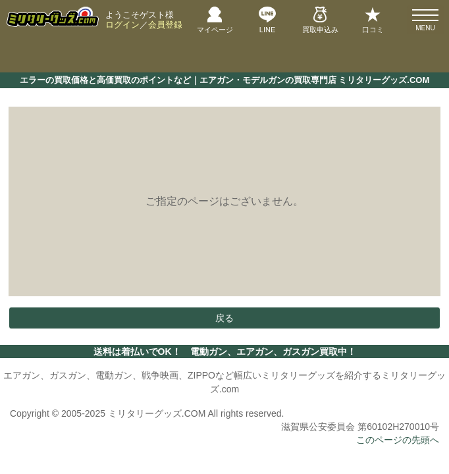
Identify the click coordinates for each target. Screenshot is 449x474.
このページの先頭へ (397, 439)
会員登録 (165, 25)
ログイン (122, 25)
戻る (224, 318)
